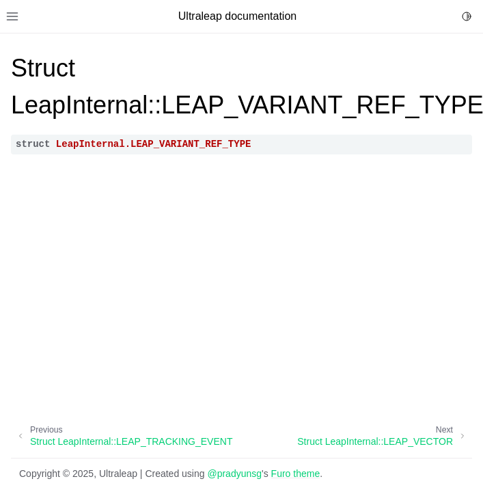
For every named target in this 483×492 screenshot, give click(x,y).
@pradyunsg (234, 473)
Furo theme (295, 473)
